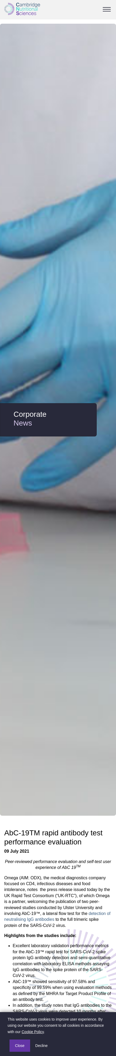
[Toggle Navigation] (107, 9)
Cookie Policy (33, 1032)
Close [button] (20, 1045)
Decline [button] (41, 1045)
